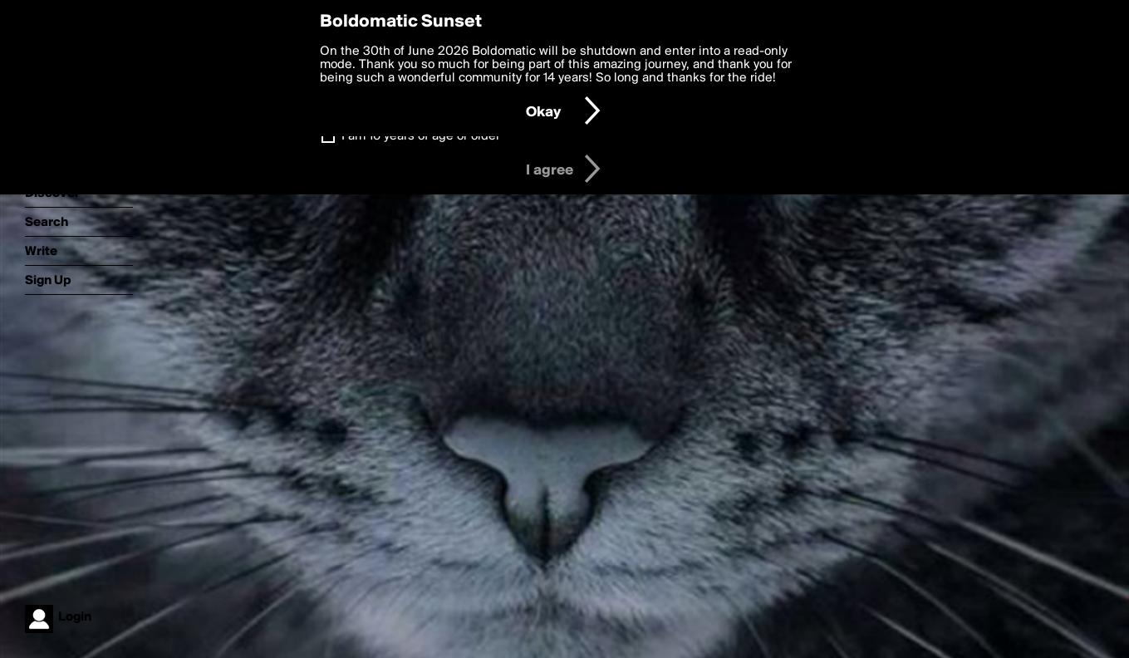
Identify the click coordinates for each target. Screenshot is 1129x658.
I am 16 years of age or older (420, 136)
